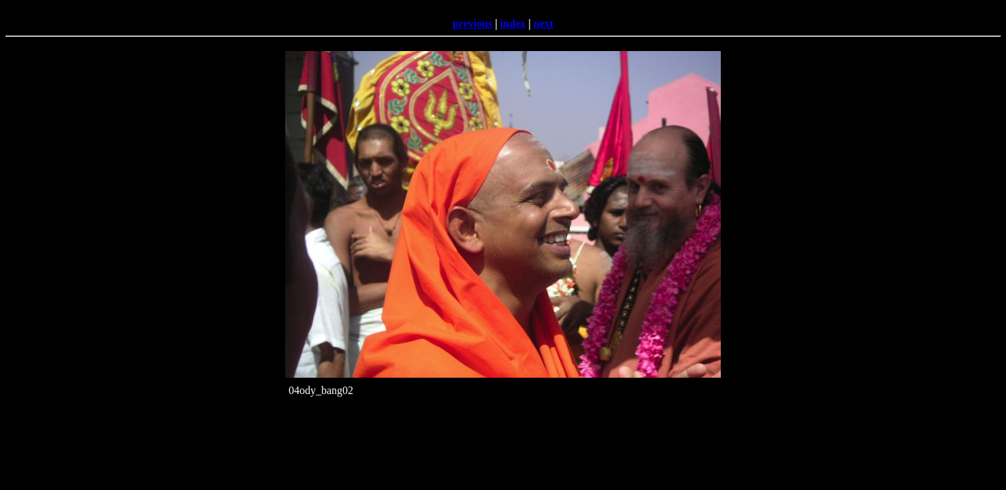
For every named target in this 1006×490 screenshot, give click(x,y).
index (512, 23)
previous (472, 23)
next (543, 23)
